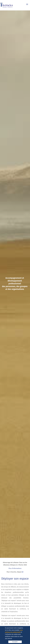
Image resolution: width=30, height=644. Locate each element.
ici (22, 572)
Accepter (15, 641)
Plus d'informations (15, 568)
